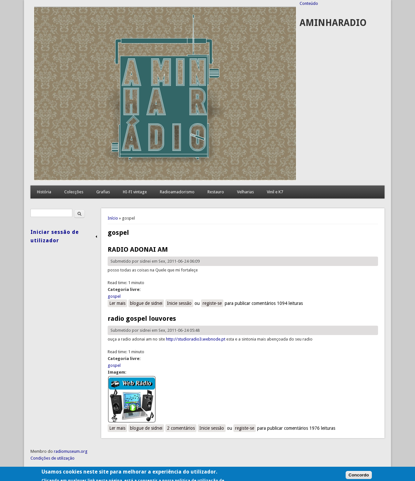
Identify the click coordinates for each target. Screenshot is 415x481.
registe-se (212, 303)
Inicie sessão (179, 303)
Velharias (245, 191)
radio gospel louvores (142, 318)
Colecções (73, 191)
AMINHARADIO (333, 23)
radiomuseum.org (71, 451)
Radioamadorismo (177, 191)
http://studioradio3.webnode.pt (195, 339)
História (44, 191)
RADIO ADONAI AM (138, 249)
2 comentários (181, 428)
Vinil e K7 (275, 191)
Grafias (103, 191)
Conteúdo (309, 3)
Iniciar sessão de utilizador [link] (54, 236)
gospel (114, 296)
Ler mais (118, 303)
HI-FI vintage (135, 191)
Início (113, 218)
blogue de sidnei (146, 303)
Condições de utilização (52, 458)
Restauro (216, 191)
